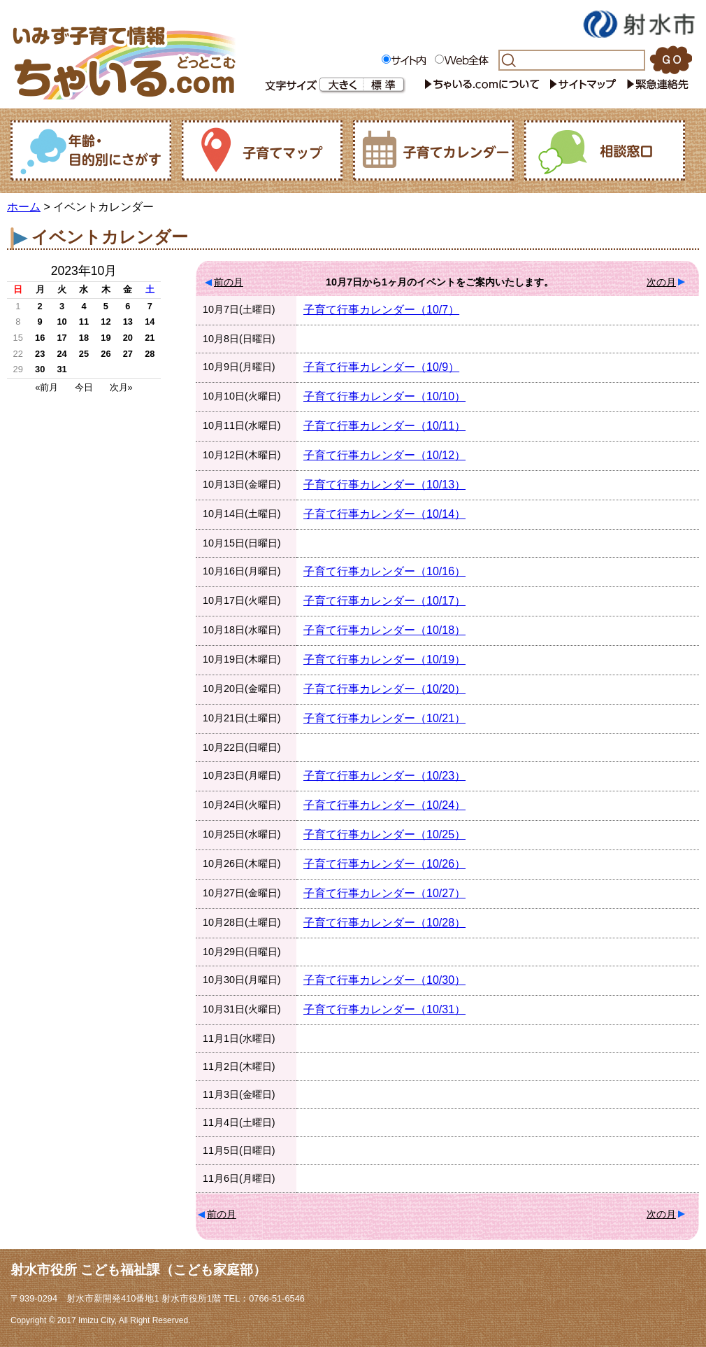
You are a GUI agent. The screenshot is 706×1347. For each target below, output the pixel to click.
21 (149, 337)
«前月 (46, 387)
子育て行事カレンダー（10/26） (384, 864)
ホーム (24, 207)
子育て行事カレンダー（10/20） (384, 689)
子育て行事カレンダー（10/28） (384, 923)
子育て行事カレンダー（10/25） (384, 834)
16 (40, 337)
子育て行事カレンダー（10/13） (384, 485)
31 (61, 369)
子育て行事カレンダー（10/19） (384, 659)
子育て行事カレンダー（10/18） (384, 630)
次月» (121, 387)
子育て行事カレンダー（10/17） (384, 601)
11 (84, 321)
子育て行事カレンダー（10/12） (384, 455)
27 (128, 353)
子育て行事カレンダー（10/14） (384, 514)
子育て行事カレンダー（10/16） (384, 571)
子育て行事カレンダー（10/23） (384, 776)
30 (40, 369)
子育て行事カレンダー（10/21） (384, 718)
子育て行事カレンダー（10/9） (381, 367)
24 (61, 353)
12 (105, 321)
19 (105, 337)
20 (128, 337)
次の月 (661, 282)
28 (149, 353)
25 (84, 353)
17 (61, 337)
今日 (84, 387)
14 (149, 321)
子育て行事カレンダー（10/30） (384, 980)
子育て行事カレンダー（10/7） (381, 310)
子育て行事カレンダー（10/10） (384, 396)
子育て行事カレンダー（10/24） (384, 805)
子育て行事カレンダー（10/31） (384, 1009)
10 (61, 321)
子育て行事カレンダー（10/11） (384, 426)
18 (84, 337)
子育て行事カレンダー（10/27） (384, 893)
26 (105, 353)
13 (128, 321)
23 (40, 353)
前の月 (228, 282)
